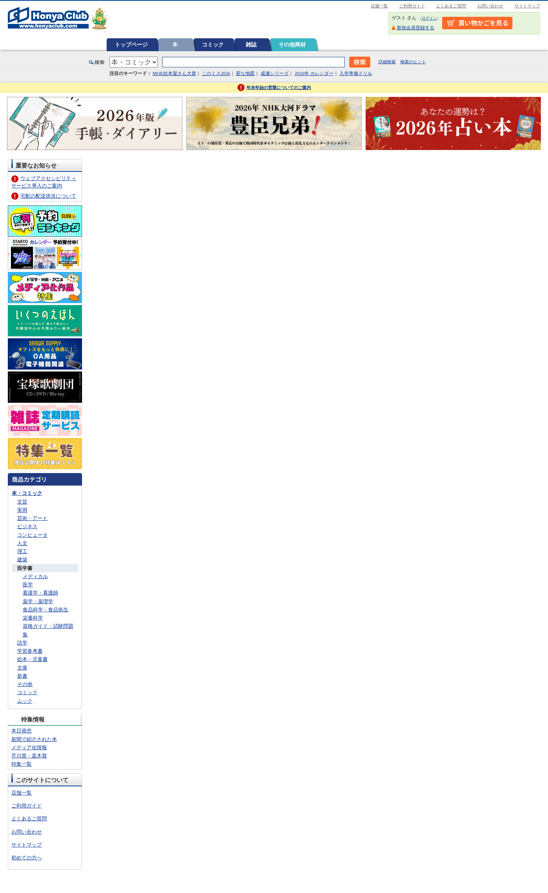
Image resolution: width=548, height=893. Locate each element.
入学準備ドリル (355, 73)
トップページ (131, 44)
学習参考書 (30, 651)
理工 (22, 551)
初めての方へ (26, 858)
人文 (22, 543)
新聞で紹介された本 (34, 739)
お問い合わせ (490, 6)
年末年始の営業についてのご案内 (278, 87)
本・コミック (27, 493)
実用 (22, 510)
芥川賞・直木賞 (29, 756)
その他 (24, 684)
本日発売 (21, 731)
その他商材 (292, 44)
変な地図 (245, 73)
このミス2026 (216, 73)
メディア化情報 (29, 747)
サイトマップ (527, 6)
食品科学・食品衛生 (45, 610)
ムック (24, 701)
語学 (22, 643)
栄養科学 (33, 618)
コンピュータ (32, 535)
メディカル (35, 576)
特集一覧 (21, 764)
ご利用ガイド (412, 6)
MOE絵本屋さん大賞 (174, 73)
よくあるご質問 (451, 6)
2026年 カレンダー (314, 73)
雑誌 (251, 44)
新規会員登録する (415, 27)
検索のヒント (413, 61)
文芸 (22, 502)
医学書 (24, 568)
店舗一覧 (379, 6)
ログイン (429, 18)
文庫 (22, 668)
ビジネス (27, 526)
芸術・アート (32, 518)
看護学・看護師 (40, 593)
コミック (213, 44)
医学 (28, 585)
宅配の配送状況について (48, 196)
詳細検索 (387, 61)
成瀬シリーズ (275, 73)
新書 (22, 676)
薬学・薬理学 (38, 601)
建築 (22, 560)
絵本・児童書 (32, 659)
